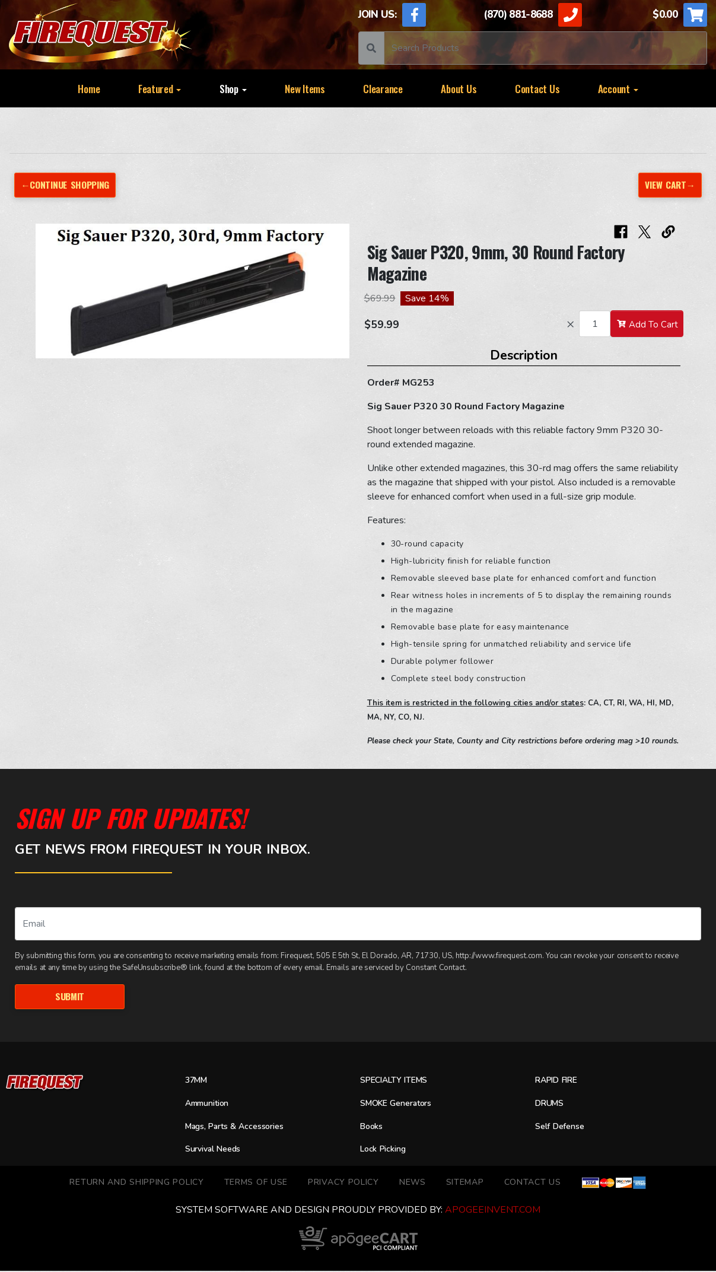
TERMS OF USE (256, 1183)
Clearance (383, 88)
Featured (160, 88)
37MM (198, 1081)
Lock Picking (386, 1150)
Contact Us (537, 88)
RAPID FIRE (559, 1081)
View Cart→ (668, 184)
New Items (305, 88)
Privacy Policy (343, 1183)
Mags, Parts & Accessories (241, 1127)
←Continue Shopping (68, 184)
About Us (458, 88)
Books (373, 1127)
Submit (69, 997)
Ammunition (210, 1105)
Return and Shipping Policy (136, 1183)
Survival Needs (217, 1150)
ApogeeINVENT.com (492, 1210)
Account (618, 88)
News (412, 1183)
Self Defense (563, 1127)
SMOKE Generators (401, 1105)
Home (89, 88)
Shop (233, 88)
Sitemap (465, 1183)
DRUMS (551, 1105)
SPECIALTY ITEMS (397, 1081)
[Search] (545, 48)
